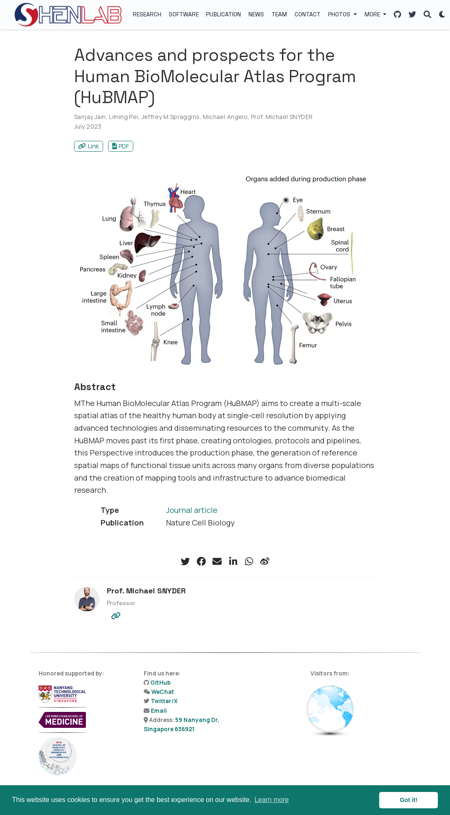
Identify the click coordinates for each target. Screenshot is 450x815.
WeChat (162, 692)
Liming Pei (123, 117)
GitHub (160, 682)
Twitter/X (164, 701)
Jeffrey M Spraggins (171, 117)
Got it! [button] (408, 800)
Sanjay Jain (90, 117)
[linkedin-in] (233, 561)
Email (159, 710)
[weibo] (265, 561)
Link (88, 146)
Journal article (191, 510)
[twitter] (185, 561)
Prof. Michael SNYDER (282, 117)
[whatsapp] (249, 561)
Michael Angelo (225, 117)
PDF (120, 146)
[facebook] (201, 561)
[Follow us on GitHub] (397, 15)
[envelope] (217, 561)
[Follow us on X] (412, 15)
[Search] (427, 15)
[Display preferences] (442, 15)
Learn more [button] (271, 799)
